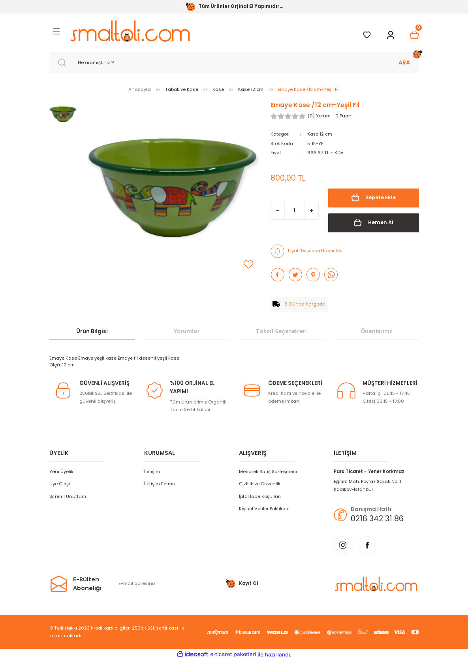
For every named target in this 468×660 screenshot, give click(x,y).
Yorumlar (187, 331)
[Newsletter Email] (186, 583)
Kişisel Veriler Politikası (264, 508)
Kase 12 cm (320, 134)
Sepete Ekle (373, 198)
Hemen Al (373, 223)
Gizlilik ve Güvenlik (259, 484)
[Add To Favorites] (248, 264)
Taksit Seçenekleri (281, 331)
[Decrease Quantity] (277, 210)
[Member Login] (390, 35)
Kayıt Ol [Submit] (241, 583)
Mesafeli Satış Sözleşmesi (268, 471)
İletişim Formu (159, 484)
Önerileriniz (376, 331)
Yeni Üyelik (61, 471)
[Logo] (130, 31)
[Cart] (414, 35)
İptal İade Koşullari (260, 496)
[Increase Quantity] (311, 210)
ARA (404, 62)
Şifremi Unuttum (67, 496)
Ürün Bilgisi (92, 331)
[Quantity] (294, 210)
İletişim (152, 471)
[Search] (234, 62)
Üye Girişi (59, 484)
